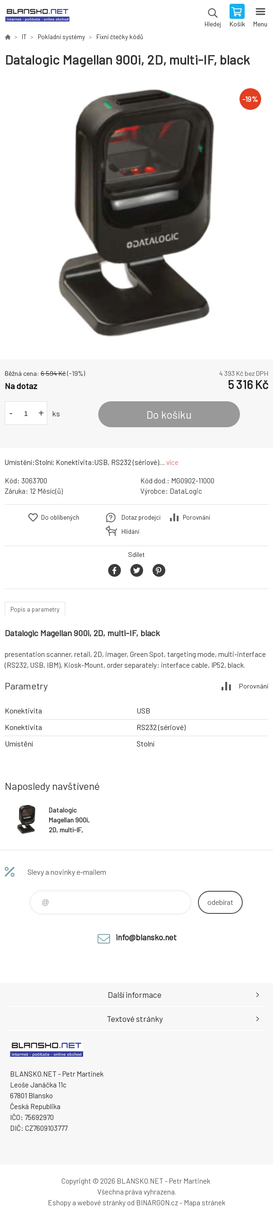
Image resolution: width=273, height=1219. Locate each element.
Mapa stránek (204, 1202)
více (172, 462)
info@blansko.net (146, 937)
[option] (136, 213)
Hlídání (130, 531)
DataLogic (186, 491)
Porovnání (196, 517)
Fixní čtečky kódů (119, 37)
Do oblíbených (60, 517)
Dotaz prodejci (141, 517)
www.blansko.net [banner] (37, 16)
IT (24, 37)
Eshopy (59, 1202)
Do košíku (169, 414)
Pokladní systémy (61, 37)
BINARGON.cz (157, 1202)
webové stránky (101, 1202)
